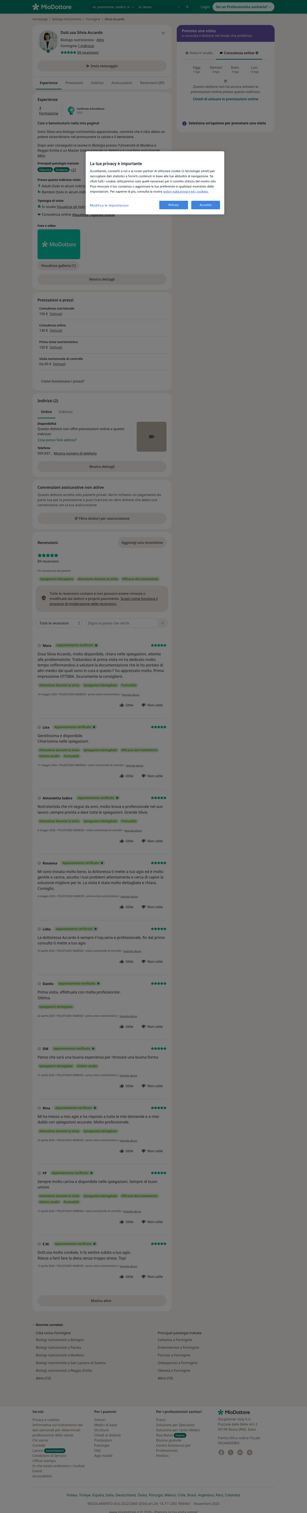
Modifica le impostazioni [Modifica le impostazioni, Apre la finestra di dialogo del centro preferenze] (109, 205)
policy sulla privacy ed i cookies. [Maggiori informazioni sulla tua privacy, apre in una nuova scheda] (186, 191)
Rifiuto (173, 205)
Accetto (206, 205)
